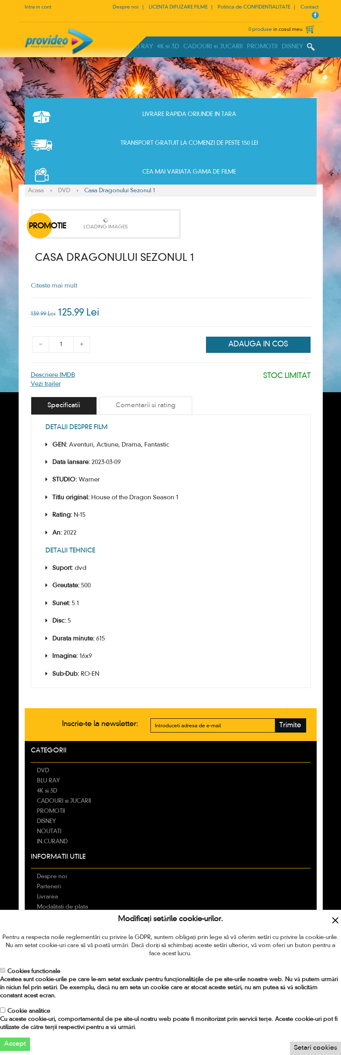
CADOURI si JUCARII (213, 46)
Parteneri (49, 887)
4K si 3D (168, 46)
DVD (64, 190)
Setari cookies (315, 1048)
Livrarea (47, 897)
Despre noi (126, 7)
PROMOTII (262, 46)
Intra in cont (38, 7)
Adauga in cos (258, 344)
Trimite (290, 725)
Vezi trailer (46, 384)
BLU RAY (141, 46)
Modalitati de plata (62, 907)
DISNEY (292, 46)
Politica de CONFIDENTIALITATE (254, 7)
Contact (309, 7)
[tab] (64, 406)
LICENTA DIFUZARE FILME (178, 7)
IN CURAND (52, 841)
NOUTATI (49, 831)
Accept (15, 1044)
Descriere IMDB (53, 375)
